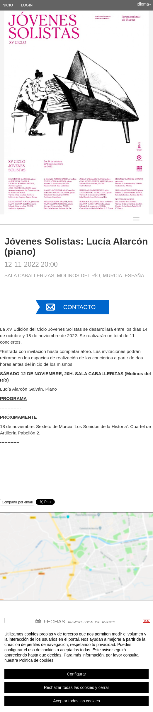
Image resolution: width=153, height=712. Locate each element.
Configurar (76, 674)
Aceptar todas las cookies (76, 701)
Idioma (144, 4)
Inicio (7, 5)
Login (27, 5)
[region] (76, 667)
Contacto (79, 307)
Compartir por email (17, 502)
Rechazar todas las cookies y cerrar (76, 687)
